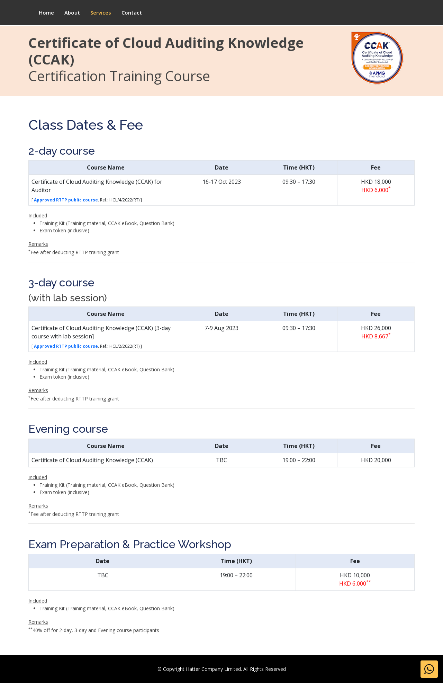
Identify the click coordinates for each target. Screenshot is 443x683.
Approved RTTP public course (66, 206)
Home (46, 12)
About (72, 12)
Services (100, 12)
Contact (131, 12)
